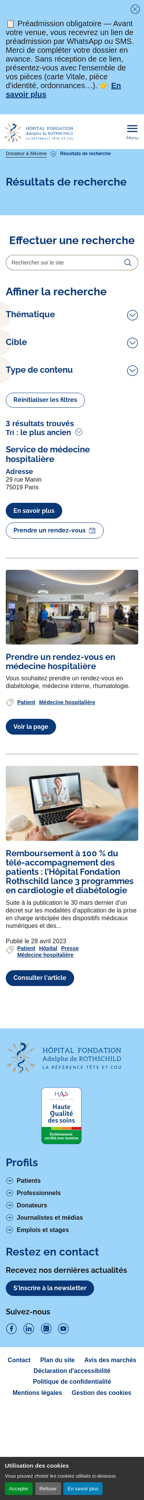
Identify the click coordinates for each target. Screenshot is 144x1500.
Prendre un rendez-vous (54, 624)
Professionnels (39, 1286)
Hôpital (48, 1041)
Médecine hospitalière (67, 795)
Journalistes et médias (50, 1310)
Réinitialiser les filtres (45, 493)
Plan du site (57, 1453)
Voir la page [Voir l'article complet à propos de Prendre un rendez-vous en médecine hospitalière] (30, 820)
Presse (70, 1041)
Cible (16, 389)
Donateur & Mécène (26, 153)
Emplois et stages (43, 1323)
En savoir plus (83, 1489)
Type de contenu (39, 428)
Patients (29, 1274)
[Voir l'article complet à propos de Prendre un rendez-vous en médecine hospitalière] (72, 700)
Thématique (30, 314)
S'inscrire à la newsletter (49, 1381)
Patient (26, 795)
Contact (19, 1453)
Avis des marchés (110, 1453)
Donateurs (32, 1298)
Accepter (19, 1489)
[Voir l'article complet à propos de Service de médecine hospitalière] (72, 547)
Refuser (48, 1489)
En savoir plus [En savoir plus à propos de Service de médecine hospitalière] (34, 604)
